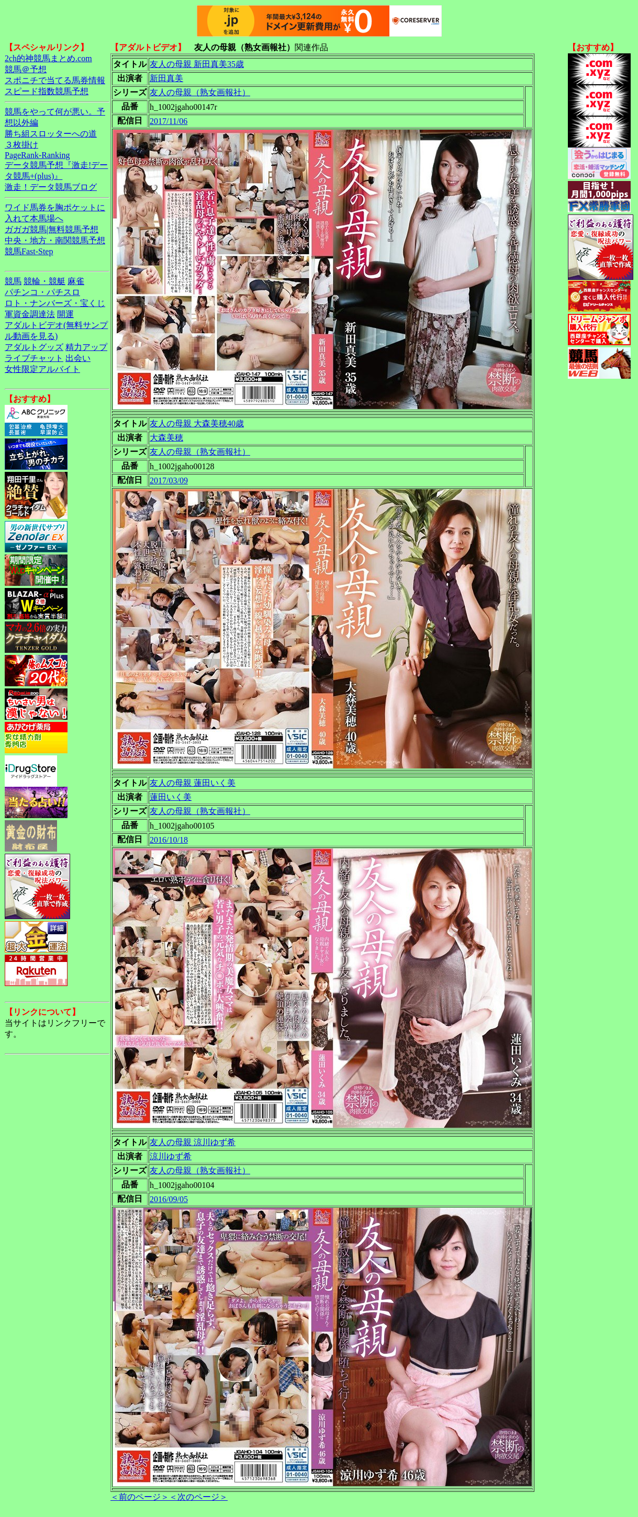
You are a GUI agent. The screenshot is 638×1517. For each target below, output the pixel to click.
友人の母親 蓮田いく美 (193, 782)
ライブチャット (34, 358)
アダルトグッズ (34, 347)
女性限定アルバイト (42, 369)
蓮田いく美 (171, 797)
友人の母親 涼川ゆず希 (193, 1142)
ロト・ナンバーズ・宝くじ (55, 303)
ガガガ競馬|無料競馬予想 (51, 229)
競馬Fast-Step (29, 251)
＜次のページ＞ (198, 1496)
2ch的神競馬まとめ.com (48, 58)
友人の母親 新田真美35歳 (197, 64)
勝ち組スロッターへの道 (51, 133)
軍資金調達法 (30, 314)
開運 (65, 314)
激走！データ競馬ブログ (51, 187)
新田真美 (166, 78)
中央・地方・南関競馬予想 (55, 240)
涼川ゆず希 (171, 1156)
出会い (78, 358)
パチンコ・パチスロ (42, 292)
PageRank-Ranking (37, 155)
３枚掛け (21, 144)
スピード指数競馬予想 (46, 91)
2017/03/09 (169, 480)
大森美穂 (166, 437)
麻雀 (76, 281)
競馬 (13, 281)
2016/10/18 (169, 839)
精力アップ (86, 347)
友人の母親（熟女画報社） (200, 92)
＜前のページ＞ (139, 1496)
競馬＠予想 (26, 69)
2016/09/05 (169, 1199)
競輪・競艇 (44, 281)
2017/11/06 (168, 121)
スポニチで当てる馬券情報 (55, 80)
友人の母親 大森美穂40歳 (197, 423)
